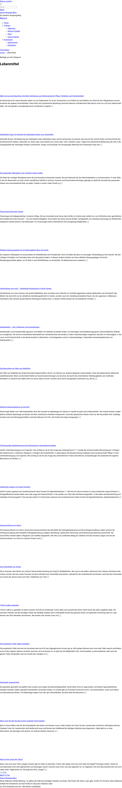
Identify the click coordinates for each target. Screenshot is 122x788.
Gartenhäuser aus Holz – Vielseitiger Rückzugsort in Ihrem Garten (25, 289)
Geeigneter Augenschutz (9, 682)
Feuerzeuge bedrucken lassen (11, 212)
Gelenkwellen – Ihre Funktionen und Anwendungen (20, 327)
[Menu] (2, 10)
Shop (10, 34)
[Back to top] (5, 775)
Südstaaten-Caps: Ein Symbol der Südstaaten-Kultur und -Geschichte (26, 134)
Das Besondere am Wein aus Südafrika (15, 368)
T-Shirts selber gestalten (9, 605)
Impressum (8, 40)
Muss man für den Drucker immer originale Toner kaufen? (22, 721)
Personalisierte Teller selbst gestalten (14, 644)
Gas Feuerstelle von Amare (10, 567)
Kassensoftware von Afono (10, 525)
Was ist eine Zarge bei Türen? (11, 759)
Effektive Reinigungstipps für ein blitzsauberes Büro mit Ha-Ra (24, 250)
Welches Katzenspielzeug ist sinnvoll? (15, 407)
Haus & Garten (13, 37)
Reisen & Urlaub (14, 31)
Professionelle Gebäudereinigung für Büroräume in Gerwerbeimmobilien (28, 446)
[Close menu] (4, 50)
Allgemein (11, 28)
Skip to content (6, 1)
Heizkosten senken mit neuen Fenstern (15, 487)
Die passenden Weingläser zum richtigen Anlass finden (21, 173)
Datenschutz (12, 42)
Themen (7, 26)
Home (6, 23)
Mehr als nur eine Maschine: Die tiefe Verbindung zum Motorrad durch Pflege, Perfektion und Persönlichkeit (42, 96)
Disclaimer (12, 45)
